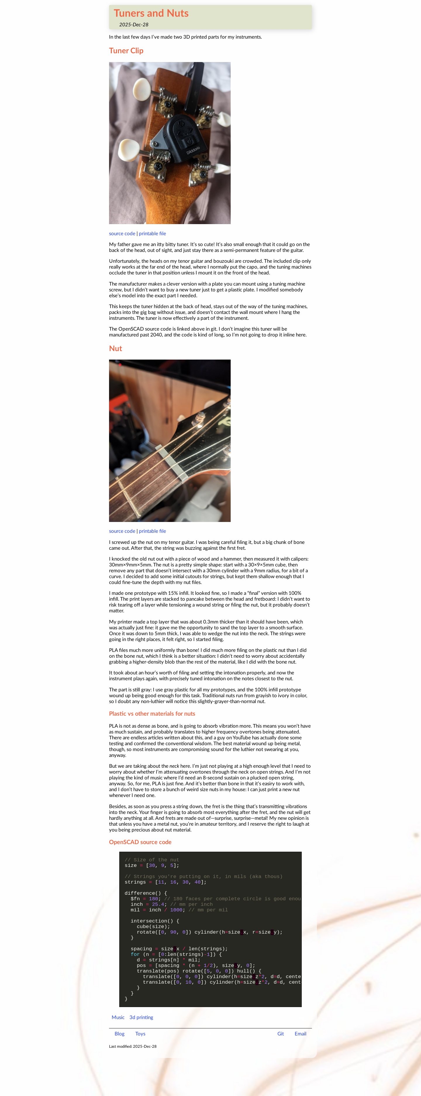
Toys (140, 1071)
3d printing (141, 1055)
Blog (120, 1071)
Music (118, 1055)
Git (280, 1071)
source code (122, 233)
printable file (152, 233)
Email (300, 1071)
